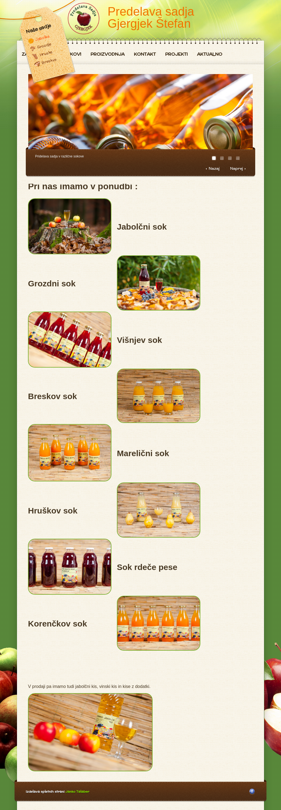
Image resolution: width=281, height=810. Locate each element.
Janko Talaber (77, 791)
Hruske (46, 53)
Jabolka (42, 37)
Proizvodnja (108, 54)
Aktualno (209, 54)
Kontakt (145, 54)
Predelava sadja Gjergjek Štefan (151, 17)
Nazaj (214, 168)
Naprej (236, 168)
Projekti (176, 54)
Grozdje (44, 45)
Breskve (49, 61)
